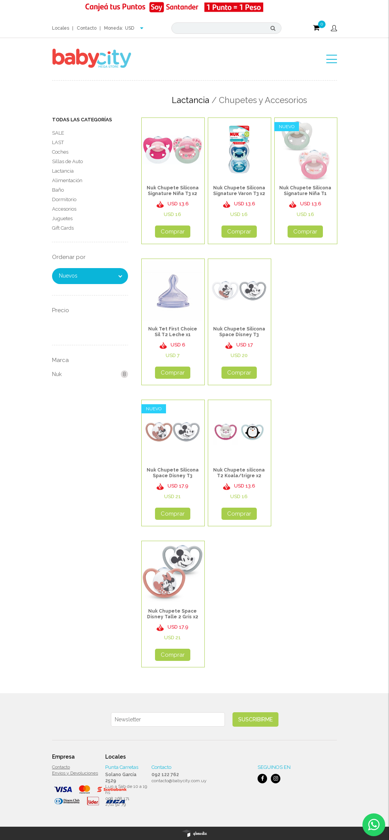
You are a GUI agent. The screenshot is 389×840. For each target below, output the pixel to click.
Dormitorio (64, 199)
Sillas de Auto (67, 161)
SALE (58, 133)
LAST (58, 142)
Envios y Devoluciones (75, 773)
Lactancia (63, 171)
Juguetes (62, 218)
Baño (58, 190)
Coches (60, 152)
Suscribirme (255, 719)
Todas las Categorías (82, 119)
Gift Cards (63, 228)
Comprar (173, 231)
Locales (60, 28)
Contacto (86, 28)
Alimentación (67, 180)
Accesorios (64, 209)
